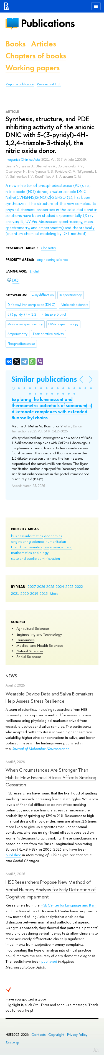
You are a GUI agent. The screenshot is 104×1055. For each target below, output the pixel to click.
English (35, 271)
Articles (43, 44)
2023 (69, 586)
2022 (79, 586)
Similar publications (44, 379)
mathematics (21, 552)
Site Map (12, 1042)
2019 (34, 593)
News (11, 676)
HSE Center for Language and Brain (68, 905)
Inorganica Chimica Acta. (23, 159)
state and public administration (35, 558)
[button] (13, 388)
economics (53, 535)
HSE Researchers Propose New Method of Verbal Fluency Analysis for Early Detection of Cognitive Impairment (51, 889)
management (61, 546)
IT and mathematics (26, 546)
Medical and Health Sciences (39, 645)
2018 (44, 593)
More (54, 593)
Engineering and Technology (39, 634)
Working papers (33, 68)
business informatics (27, 535)
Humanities (25, 639)
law (46, 546)
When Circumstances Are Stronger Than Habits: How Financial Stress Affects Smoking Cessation (51, 777)
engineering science (27, 541)
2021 (15, 593)
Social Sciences (28, 656)
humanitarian (55, 541)
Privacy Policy (77, 1034)
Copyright (56, 1034)
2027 (32, 586)
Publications (48, 23)
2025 (50, 586)
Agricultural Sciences (32, 628)
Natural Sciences (29, 650)
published (13, 854)
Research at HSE (49, 84)
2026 (41, 586)
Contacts (38, 1034)
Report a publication (20, 84)
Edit (95, 1049)
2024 (60, 586)
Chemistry (48, 248)
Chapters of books (36, 56)
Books (16, 44)
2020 (25, 593)
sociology (41, 552)
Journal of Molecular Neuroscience (40, 748)
